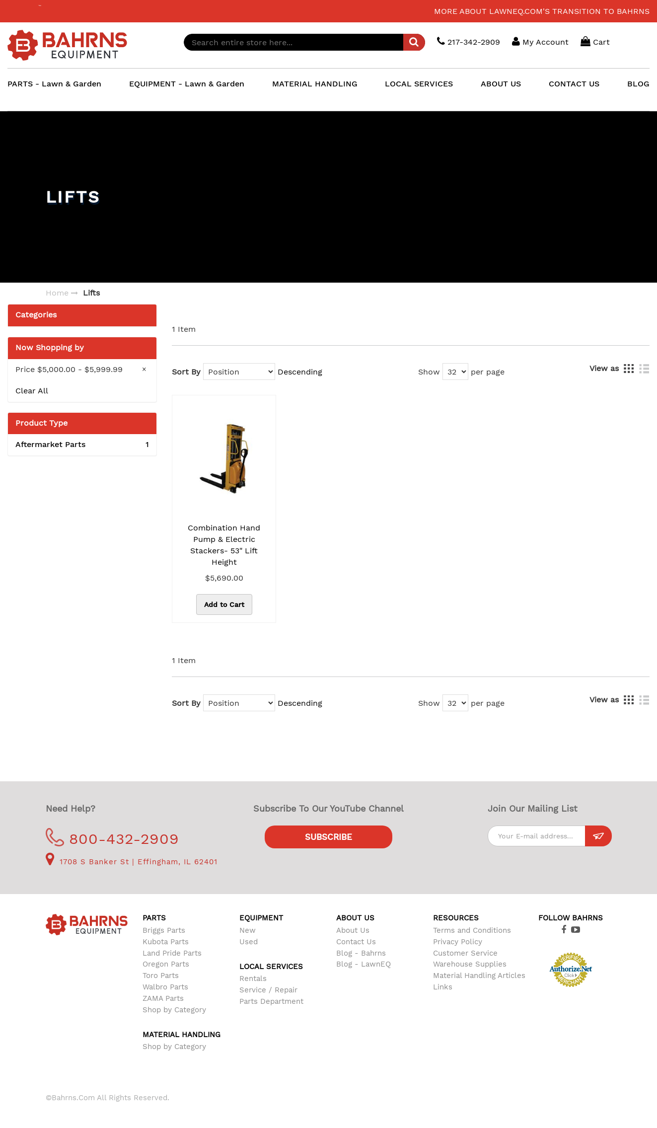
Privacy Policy (457, 941)
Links (442, 986)
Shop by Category (174, 1009)
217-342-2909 (468, 41)
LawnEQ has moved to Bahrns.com (83, 11)
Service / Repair (268, 989)
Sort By (186, 371)
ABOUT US (501, 83)
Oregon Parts (166, 964)
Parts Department (271, 1001)
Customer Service (465, 953)
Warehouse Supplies (470, 964)
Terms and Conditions (472, 930)
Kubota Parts (166, 941)
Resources (456, 917)
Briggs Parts (164, 930)
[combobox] (304, 42)
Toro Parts (161, 975)
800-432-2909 (112, 838)
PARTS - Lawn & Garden (54, 83)
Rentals (253, 978)
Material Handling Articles (479, 975)
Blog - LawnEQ (363, 964)
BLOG (638, 83)
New (247, 930)
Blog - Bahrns (361, 953)
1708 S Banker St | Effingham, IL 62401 (132, 861)
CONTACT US (574, 83)
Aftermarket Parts (82, 445)
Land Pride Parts (172, 953)
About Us (352, 930)
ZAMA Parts (163, 998)
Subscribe (328, 837)
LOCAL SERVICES (419, 83)
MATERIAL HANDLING (315, 83)
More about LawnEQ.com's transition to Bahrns (542, 11)
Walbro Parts (165, 986)
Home (57, 293)
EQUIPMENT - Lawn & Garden (186, 83)
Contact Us (356, 941)
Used (248, 941)
